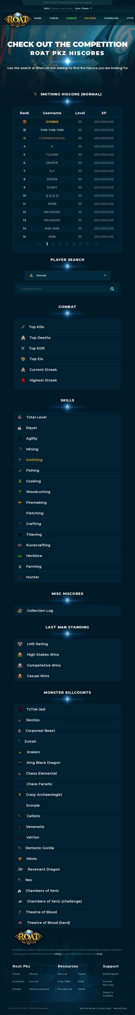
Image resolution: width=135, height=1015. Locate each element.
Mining (28, 448)
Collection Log (35, 610)
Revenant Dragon (39, 869)
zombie (52, 121)
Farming (29, 566)
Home (37, 18)
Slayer (27, 427)
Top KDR (33, 348)
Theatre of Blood (37, 911)
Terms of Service (87, 1008)
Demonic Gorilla (36, 847)
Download (111, 18)
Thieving (30, 534)
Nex (25, 879)
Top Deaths (36, 337)
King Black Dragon (39, 762)
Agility (27, 438)
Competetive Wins (39, 665)
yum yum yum (52, 130)
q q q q (52, 195)
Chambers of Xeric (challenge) (50, 901)
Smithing (30, 459)
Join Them (82, 8)
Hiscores (90, 18)
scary (52, 187)
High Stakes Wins (38, 654)
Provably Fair (65, 989)
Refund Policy (120, 1008)
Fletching (30, 512)
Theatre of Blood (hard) (44, 922)
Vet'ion (28, 837)
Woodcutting (34, 491)
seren (52, 179)
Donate (71, 18)
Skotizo (29, 719)
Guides (82, 973)
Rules (81, 981)
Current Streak (39, 369)
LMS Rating (33, 643)
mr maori (52, 220)
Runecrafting (34, 544)
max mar (52, 228)
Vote (130, 18)
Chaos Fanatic (35, 783)
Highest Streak (39, 380)
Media (81, 989)
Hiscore (33, 973)
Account (33, 981)
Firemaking (32, 502)
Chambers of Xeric (38, 890)
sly (52, 171)
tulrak (52, 154)
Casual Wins (33, 675)
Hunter (28, 576)
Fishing (28, 470)
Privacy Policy (104, 1008)
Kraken (29, 751)
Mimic (27, 858)
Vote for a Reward (39, 989)
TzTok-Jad (31, 709)
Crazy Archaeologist (40, 794)
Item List (62, 973)
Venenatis (31, 826)
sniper (52, 162)
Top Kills (32, 326)
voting (57, 953)
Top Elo (32, 358)
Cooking (29, 480)
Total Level (32, 416)
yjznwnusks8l (52, 138)
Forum (54, 18)
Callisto (29, 815)
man (52, 236)
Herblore (30, 555)
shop (99, 953)
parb (52, 204)
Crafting (29, 523)
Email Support (111, 973)
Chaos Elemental (37, 773)
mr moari (52, 212)
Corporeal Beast (36, 730)
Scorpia (29, 805)
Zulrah (27, 741)
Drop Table (64, 981)
